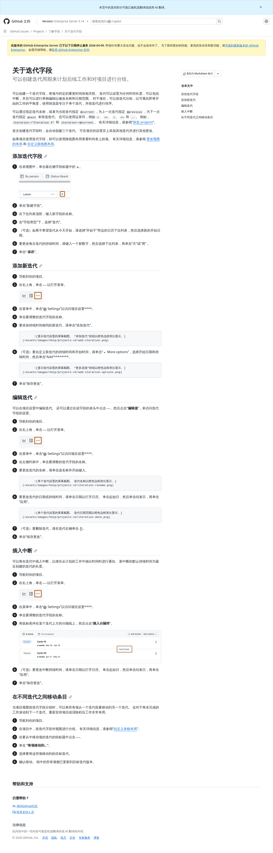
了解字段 (54, 31)
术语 (45, 838)
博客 (96, 838)
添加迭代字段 (29, 156)
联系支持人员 (23, 812)
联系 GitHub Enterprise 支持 (70, 50)
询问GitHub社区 (25, 806)
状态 (63, 838)
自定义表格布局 (125, 728)
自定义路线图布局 (40, 144)
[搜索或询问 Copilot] (156, 21)
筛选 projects (143, 122)
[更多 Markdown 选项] (217, 73)
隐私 (54, 838)
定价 (72, 838)
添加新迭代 (27, 265)
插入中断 (24, 550)
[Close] (261, 6)
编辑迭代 (24, 397)
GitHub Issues (19, 31)
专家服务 (84, 838)
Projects (38, 31)
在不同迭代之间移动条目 (42, 696)
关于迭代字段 (73, 31)
